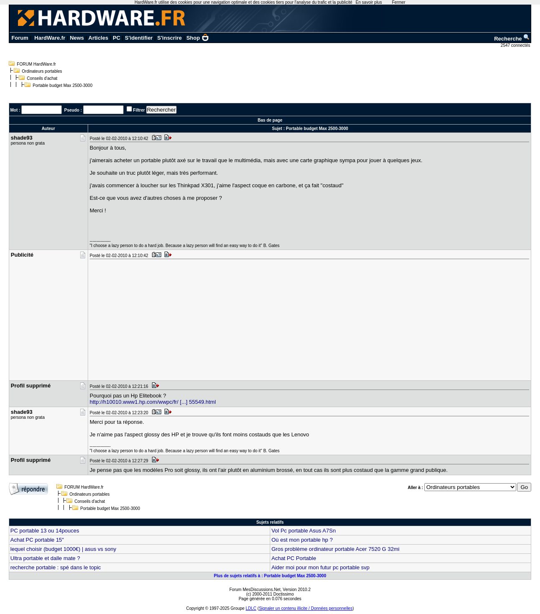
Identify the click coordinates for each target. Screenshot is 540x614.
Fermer (398, 2)
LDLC (251, 608)
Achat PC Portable (293, 558)
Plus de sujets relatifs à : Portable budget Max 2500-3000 (270, 575)
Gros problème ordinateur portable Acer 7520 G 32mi (335, 549)
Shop (197, 38)
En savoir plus (369, 2)
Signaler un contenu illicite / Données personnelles (305, 608)
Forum (19, 38)
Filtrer (139, 110)
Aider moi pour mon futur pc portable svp (320, 567)
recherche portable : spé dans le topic (55, 567)
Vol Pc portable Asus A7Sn (303, 530)
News (77, 38)
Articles (99, 38)
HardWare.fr (49, 38)
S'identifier (139, 38)
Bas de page (270, 120)
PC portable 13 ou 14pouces (44, 530)
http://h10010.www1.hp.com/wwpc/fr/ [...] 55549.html (153, 402)
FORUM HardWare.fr (36, 64)
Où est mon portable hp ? (302, 540)
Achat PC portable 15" (37, 540)
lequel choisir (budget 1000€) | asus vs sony (63, 549)
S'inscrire (169, 38)
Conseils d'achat (42, 78)
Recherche (512, 39)
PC (116, 38)
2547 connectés (516, 45)
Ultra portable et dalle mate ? (45, 558)
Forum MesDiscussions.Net (254, 589)
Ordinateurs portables (42, 71)
